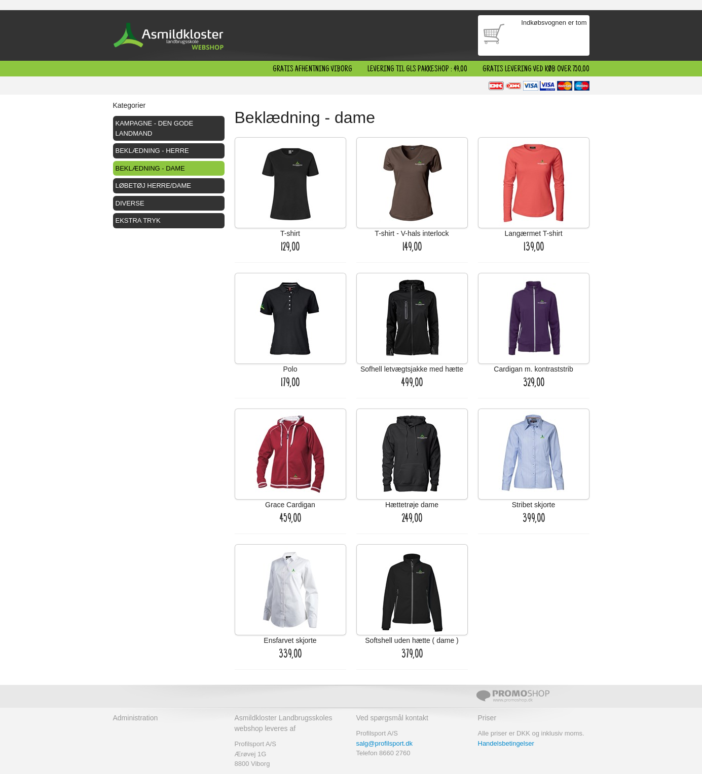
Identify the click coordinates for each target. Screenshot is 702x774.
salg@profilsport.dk (384, 743)
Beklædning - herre (152, 150)
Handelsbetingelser (506, 743)
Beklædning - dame (150, 168)
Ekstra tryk (138, 220)
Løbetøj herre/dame (154, 185)
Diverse (130, 203)
